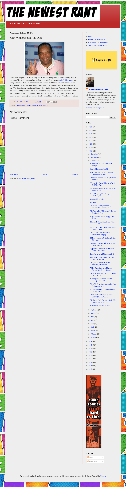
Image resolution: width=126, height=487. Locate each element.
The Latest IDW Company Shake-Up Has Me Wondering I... (102, 301)
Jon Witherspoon (21, 105)
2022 (91, 141)
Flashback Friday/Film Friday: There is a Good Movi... (102, 223)
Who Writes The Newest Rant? (98, 42)
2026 (91, 127)
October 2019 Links (97, 199)
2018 (91, 342)
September (94, 310)
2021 (91, 144)
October (94, 161)
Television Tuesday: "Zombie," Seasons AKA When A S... (100, 207)
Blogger (103, 476)
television (35, 105)
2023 (91, 137)
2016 (91, 348)
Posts (90, 457)
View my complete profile (95, 108)
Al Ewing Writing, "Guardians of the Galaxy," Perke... (102, 290)
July (92, 317)
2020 (91, 147)
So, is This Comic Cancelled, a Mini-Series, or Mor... (102, 228)
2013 (91, 359)
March (93, 330)
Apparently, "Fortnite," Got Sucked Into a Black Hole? (102, 250)
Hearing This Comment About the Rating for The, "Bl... (101, 280)
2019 (91, 151)
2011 (90, 366)
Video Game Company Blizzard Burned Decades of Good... (101, 269)
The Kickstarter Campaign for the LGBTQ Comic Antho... (101, 296)
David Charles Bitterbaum (98, 89)
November (94, 157)
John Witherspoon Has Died (99, 169)
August (93, 313)
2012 (91, 362)
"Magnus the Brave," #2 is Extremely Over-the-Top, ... (103, 274)
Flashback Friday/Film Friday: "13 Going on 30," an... (102, 258)
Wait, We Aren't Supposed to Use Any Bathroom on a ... (103, 285)
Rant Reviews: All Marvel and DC (102, 254)
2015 (91, 352)
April (93, 327)
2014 (91, 355)
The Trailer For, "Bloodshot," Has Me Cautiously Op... (103, 212)
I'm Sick (93, 202)
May (92, 324)
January (93, 337)
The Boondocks (43, 105)
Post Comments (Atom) (27, 178)
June (92, 320)
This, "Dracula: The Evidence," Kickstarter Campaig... (101, 234)
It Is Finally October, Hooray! (100, 305)
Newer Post (14, 174)
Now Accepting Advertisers (97, 45)
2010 (91, 369)
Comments (92, 461)
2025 (91, 130)
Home (45, 174)
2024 (91, 134)
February (94, 334)
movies (29, 105)
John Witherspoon (66, 80)
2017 (91, 345)
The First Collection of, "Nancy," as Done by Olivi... (102, 244)
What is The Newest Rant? (97, 39)
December (94, 154)
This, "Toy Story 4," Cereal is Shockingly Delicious (100, 264)
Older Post (74, 174)
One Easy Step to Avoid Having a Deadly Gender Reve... (101, 173)
